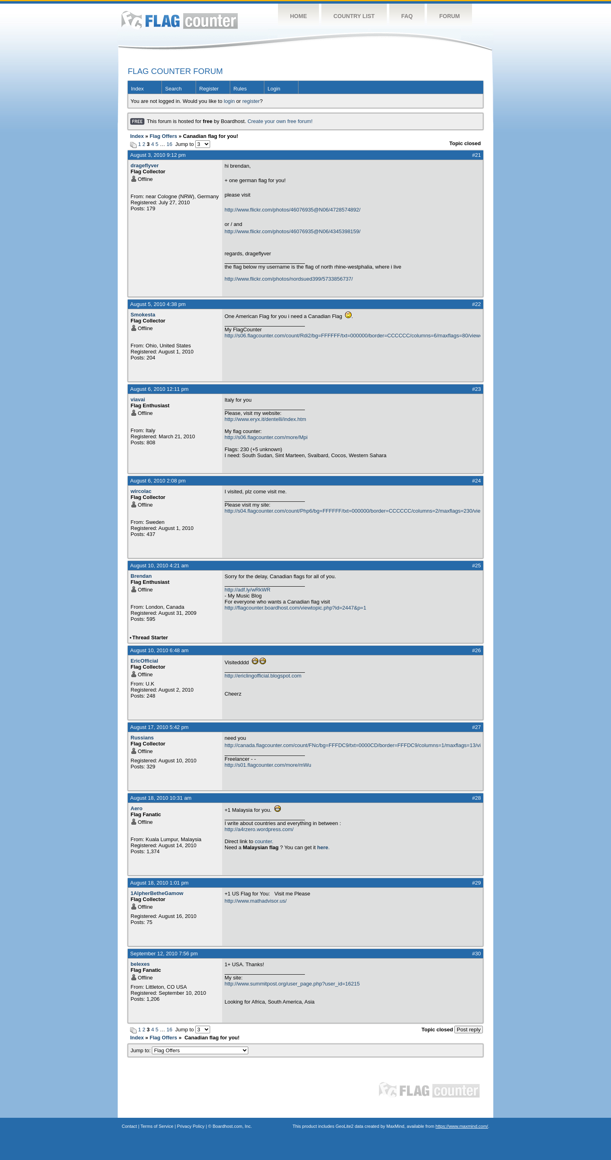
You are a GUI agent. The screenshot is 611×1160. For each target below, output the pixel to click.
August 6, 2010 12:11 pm (159, 389)
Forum (449, 16)
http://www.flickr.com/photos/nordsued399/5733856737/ (289, 279)
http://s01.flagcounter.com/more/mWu (268, 765)
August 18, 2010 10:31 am (161, 798)
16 (169, 144)
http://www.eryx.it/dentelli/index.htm (265, 419)
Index (137, 89)
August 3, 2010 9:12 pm (158, 155)
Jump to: (189, 1050)
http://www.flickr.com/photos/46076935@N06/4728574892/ (292, 210)
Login (274, 89)
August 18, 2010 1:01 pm (159, 883)
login (229, 101)
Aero (137, 808)
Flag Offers (163, 136)
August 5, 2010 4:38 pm (158, 304)
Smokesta (143, 315)
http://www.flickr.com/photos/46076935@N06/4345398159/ (292, 231)
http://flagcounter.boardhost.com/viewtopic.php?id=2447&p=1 (295, 608)
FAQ (407, 16)
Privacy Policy (190, 1126)
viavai (138, 399)
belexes (140, 964)
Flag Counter (179, 20)
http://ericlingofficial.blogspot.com (263, 676)
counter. (264, 841)
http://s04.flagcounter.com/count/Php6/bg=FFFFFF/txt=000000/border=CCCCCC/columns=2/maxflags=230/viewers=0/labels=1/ (352, 511)
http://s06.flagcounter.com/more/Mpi (266, 437)
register (251, 101)
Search (173, 89)
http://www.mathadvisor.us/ (256, 901)
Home (298, 16)
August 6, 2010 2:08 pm (158, 481)
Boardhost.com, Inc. (232, 1126)
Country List (354, 16)
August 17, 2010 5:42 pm (159, 727)
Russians (142, 738)
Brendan (141, 576)
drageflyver (145, 165)
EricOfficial (144, 661)
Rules (240, 89)
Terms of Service (157, 1126)
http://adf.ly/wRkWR (247, 590)
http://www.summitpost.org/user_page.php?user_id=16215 (292, 984)
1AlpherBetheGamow (157, 893)
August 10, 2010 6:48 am (159, 650)
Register (209, 89)
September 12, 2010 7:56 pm (164, 954)
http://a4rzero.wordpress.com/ (259, 829)
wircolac (141, 491)
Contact (129, 1126)
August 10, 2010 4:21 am (159, 566)
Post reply (468, 1030)
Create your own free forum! (280, 121)
